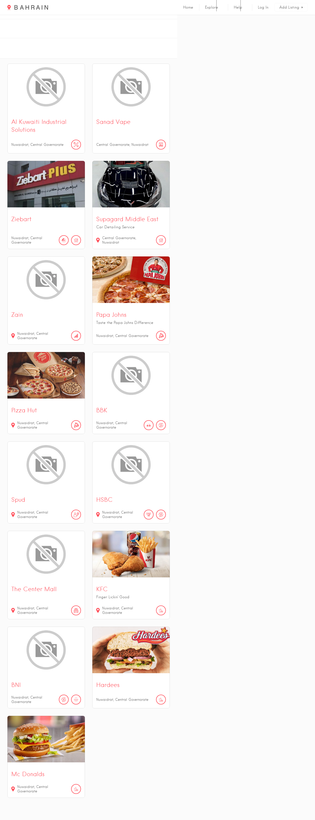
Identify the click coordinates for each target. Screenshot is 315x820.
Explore (211, 7)
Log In (263, 7)
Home (188, 7)
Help (238, 7)
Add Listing (289, 7)
